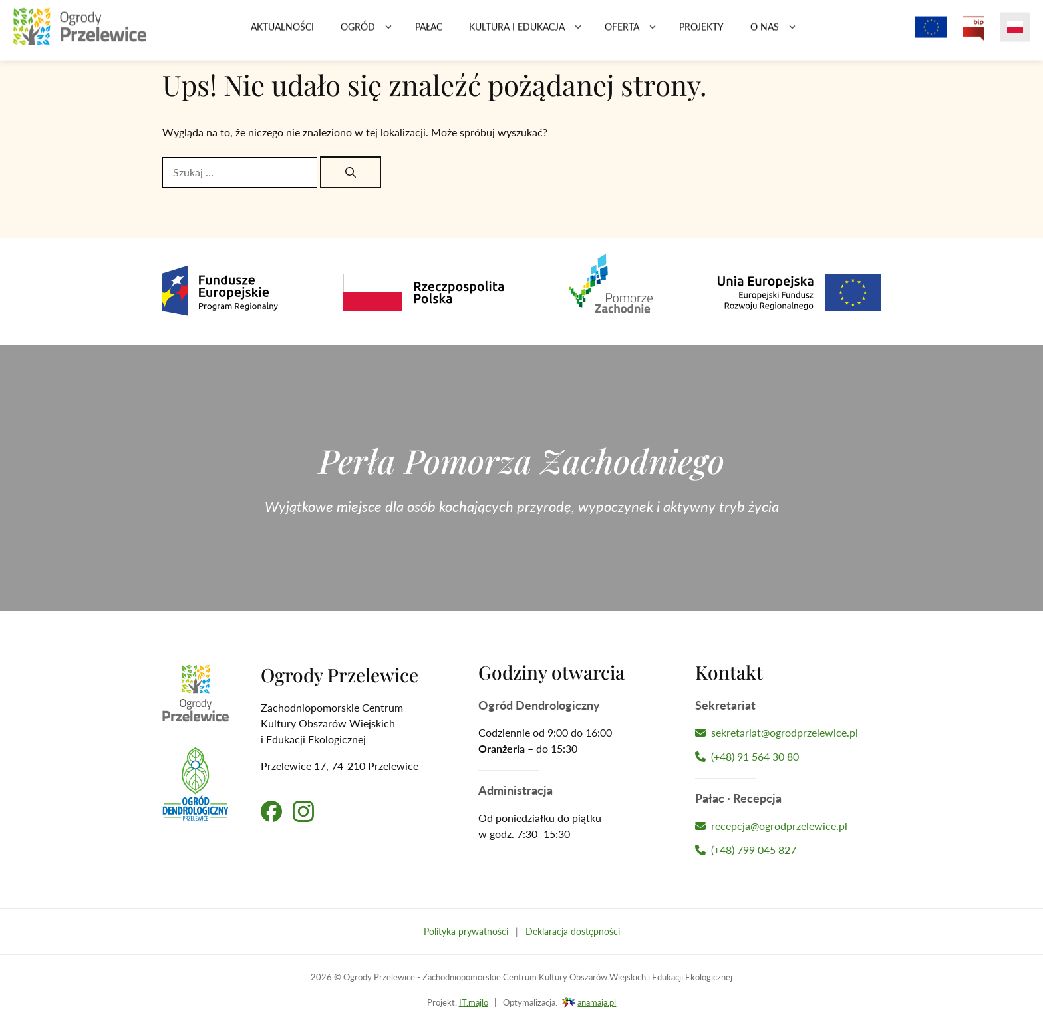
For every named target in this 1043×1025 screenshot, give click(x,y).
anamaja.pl (596, 1002)
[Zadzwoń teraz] (788, 757)
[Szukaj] (350, 172)
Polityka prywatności (466, 931)
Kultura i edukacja (530, 33)
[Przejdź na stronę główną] (79, 33)
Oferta (635, 33)
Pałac (428, 33)
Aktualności (282, 33)
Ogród (371, 33)
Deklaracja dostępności (572, 931)
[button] (388, 33)
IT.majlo (473, 1002)
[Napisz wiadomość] (788, 733)
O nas (778, 33)
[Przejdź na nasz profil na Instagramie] (303, 811)
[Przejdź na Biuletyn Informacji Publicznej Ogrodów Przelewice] (973, 33)
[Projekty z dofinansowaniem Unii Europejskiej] (931, 33)
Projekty (701, 33)
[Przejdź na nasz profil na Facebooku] (271, 811)
